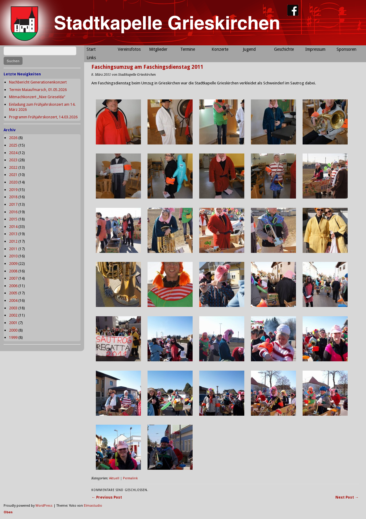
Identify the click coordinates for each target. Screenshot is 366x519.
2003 (13, 308)
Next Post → (347, 497)
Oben (8, 512)
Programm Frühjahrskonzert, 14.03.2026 (43, 117)
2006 (13, 286)
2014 (13, 226)
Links (91, 57)
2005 (13, 293)
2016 (13, 212)
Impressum (315, 49)
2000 (13, 330)
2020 (13, 182)
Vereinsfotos (129, 49)
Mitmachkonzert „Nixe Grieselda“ (37, 97)
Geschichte (284, 49)
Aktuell (114, 478)
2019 (13, 189)
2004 (13, 300)
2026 (13, 137)
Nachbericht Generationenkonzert (38, 82)
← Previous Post (106, 497)
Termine (187, 49)
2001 (13, 322)
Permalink (130, 478)
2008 (13, 271)
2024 (13, 152)
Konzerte (220, 49)
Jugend (249, 49)
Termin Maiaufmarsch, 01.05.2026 (38, 89)
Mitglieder (158, 49)
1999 (13, 337)
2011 (13, 249)
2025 (13, 145)
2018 (13, 197)
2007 (13, 278)
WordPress (44, 506)
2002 (13, 315)
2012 (13, 241)
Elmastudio (93, 506)
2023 (13, 160)
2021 (13, 174)
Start (91, 49)
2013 (13, 234)
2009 (13, 263)
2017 (13, 204)
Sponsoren (346, 49)
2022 (13, 167)
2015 (13, 219)
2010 (13, 256)
